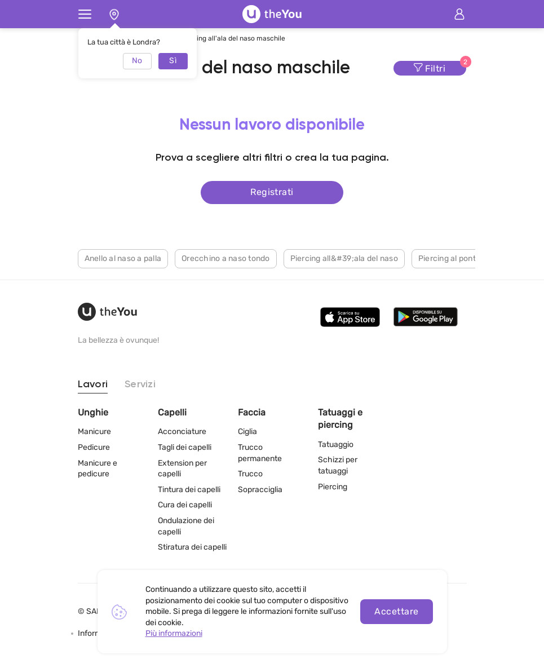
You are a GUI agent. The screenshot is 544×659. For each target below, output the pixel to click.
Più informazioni (173, 633)
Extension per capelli (182, 468)
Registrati (272, 192)
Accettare (396, 611)
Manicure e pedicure (97, 468)
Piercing (332, 487)
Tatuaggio (335, 444)
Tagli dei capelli (184, 447)
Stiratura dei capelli (192, 547)
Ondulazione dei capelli (186, 526)
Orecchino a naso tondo (226, 258)
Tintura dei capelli (189, 489)
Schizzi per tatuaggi (337, 465)
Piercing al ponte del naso (466, 258)
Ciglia (247, 431)
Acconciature (182, 431)
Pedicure (94, 447)
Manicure (94, 431)
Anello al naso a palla (123, 258)
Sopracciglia (260, 489)
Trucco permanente (260, 453)
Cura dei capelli (185, 505)
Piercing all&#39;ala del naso (344, 258)
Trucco (250, 474)
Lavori (93, 384)
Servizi (140, 384)
